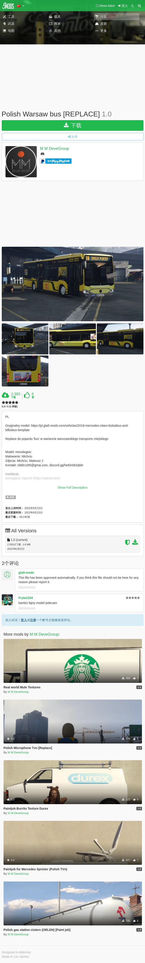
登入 (24, 620)
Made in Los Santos (15, 956)
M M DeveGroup (54, 148)
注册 (33, 620)
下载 (73, 125)
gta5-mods (26, 572)
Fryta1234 (25, 598)
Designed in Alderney (16, 952)
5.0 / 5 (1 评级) (10, 406)
